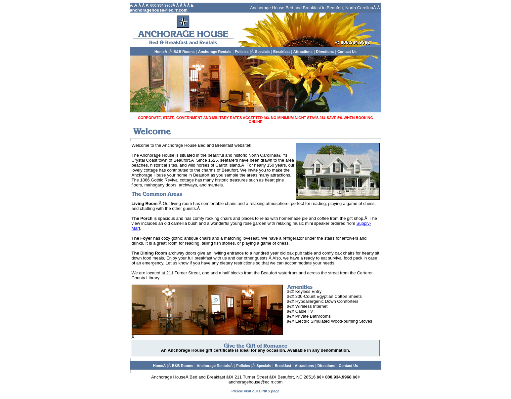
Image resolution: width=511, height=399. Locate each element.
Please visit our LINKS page (256, 391)
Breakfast (281, 52)
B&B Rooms (183, 52)
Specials (262, 52)
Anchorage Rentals (214, 52)
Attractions (303, 52)
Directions (325, 52)
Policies (242, 52)
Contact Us (347, 52)
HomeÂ (161, 52)
